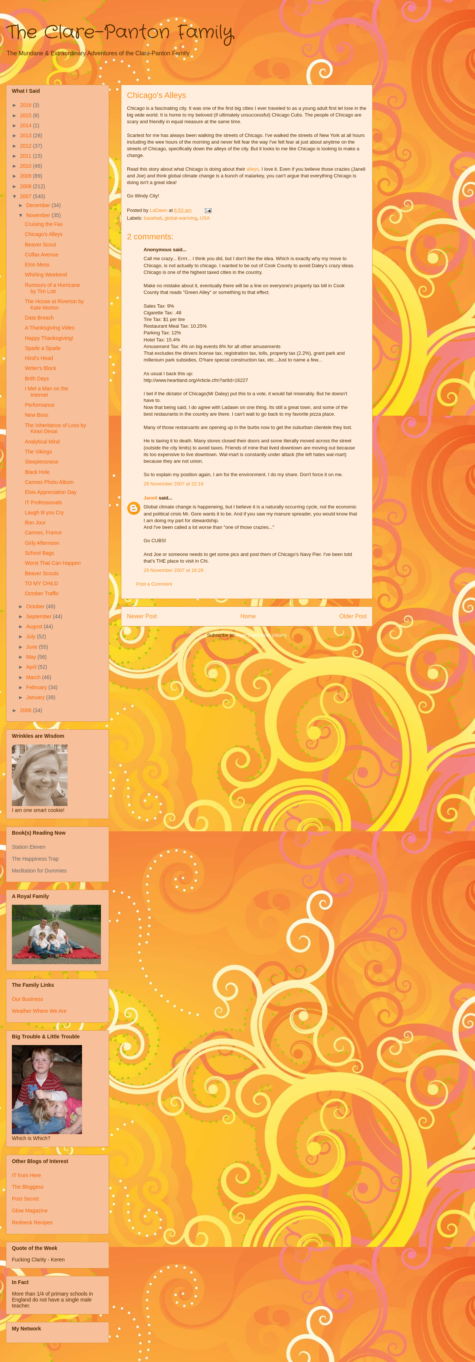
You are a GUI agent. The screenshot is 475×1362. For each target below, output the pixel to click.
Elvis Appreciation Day (50, 492)
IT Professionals (43, 502)
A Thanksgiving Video (50, 328)
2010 (26, 166)
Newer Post (142, 616)
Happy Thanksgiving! (49, 338)
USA (205, 218)
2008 (26, 186)
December (38, 205)
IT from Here (26, 1175)
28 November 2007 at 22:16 (173, 484)
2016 (26, 105)
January (36, 697)
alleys (252, 169)
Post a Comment (154, 584)
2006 (26, 710)
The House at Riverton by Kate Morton (54, 304)
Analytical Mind (42, 442)
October (36, 606)
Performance (40, 405)
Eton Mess (37, 265)
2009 (26, 176)
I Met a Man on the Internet (46, 392)
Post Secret (25, 1199)
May (31, 657)
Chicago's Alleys (44, 234)
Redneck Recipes (32, 1222)
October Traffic (42, 593)
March (34, 677)
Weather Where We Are (39, 1011)
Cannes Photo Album (49, 482)
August (34, 626)
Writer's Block (40, 368)
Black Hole (37, 472)
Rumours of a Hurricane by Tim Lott (52, 288)
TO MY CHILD (41, 583)
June (32, 647)
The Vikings (38, 452)
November (38, 215)
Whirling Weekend (46, 275)
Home (248, 616)
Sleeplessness (41, 462)
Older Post (353, 616)
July (31, 636)
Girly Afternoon (42, 543)
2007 (26, 196)
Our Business (27, 999)
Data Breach (39, 318)
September (39, 616)
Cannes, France (43, 533)
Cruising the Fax (44, 224)
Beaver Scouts (42, 573)
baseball (153, 218)
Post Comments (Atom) (261, 635)
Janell (150, 498)
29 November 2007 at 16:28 (173, 570)
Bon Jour (35, 523)
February (37, 687)
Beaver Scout (40, 245)
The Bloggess (28, 1187)
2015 (26, 115)
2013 (26, 135)
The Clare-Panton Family (119, 32)
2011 (26, 156)
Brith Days (37, 379)
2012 (26, 146)
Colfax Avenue (41, 255)
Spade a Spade (43, 348)
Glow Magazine (30, 1211)
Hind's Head (39, 358)
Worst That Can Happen (53, 563)
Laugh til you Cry (44, 512)
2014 (26, 125)
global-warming (180, 218)
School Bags (39, 553)
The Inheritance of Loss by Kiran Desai (55, 428)
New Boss (36, 415)
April (32, 667)
